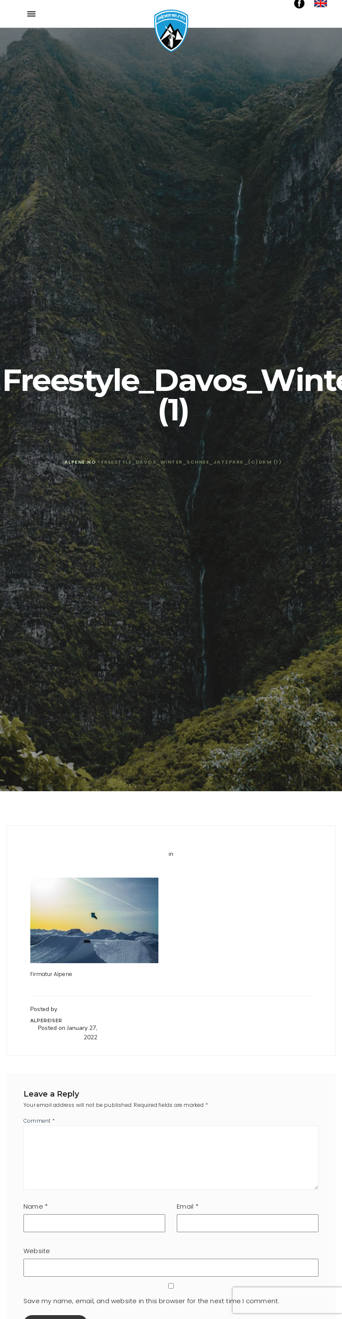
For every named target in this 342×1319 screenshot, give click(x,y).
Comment (39, 1120)
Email (187, 1206)
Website (36, 1250)
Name (35, 1206)
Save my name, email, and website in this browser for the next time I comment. (151, 1300)
